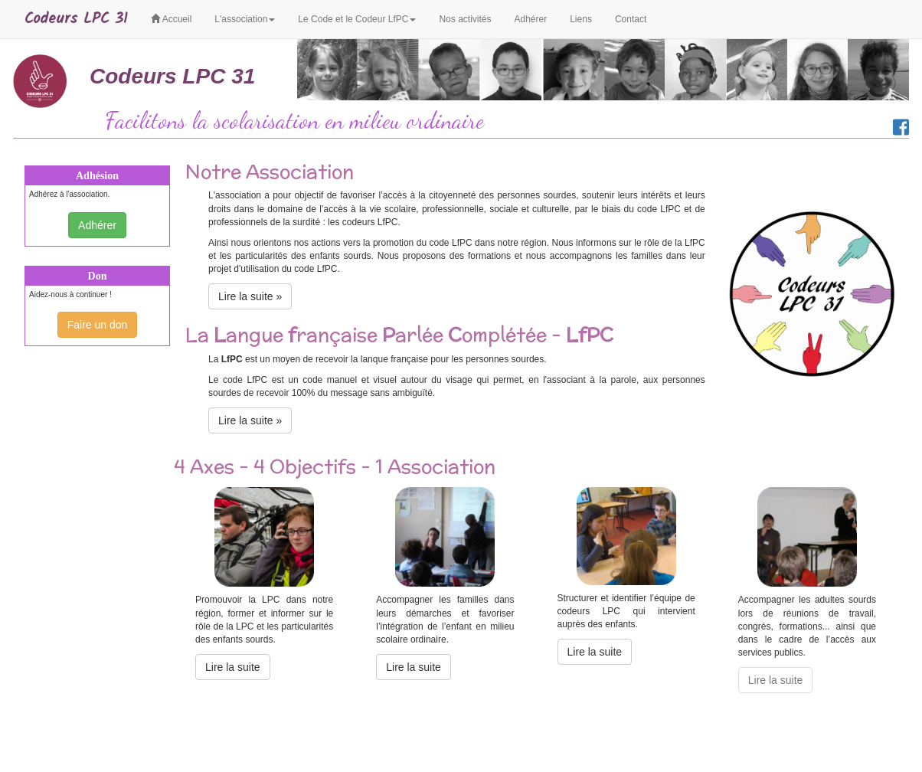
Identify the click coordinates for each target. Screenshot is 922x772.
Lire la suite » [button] (250, 296)
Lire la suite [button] (232, 667)
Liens (581, 19)
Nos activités (465, 19)
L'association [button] (244, 19)
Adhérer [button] (97, 225)
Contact (630, 19)
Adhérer (530, 19)
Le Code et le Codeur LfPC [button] (357, 19)
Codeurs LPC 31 (76, 19)
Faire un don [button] (97, 325)
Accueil (171, 19)
